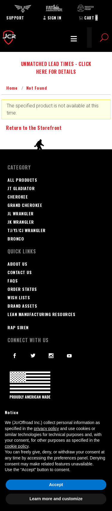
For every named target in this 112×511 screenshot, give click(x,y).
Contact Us (19, 272)
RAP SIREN (18, 327)
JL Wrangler (20, 213)
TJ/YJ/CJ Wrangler (26, 230)
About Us (17, 264)
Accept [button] (56, 484)
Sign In (52, 18)
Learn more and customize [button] (56, 498)
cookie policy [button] (16, 446)
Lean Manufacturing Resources (41, 314)
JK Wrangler (20, 222)
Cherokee (17, 196)
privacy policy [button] (46, 428)
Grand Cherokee (24, 205)
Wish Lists (18, 297)
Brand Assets (22, 306)
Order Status (22, 289)
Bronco (15, 238)
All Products (22, 180)
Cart (88, 18)
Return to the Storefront (34, 127)
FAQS (12, 280)
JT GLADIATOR (21, 188)
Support (15, 18)
